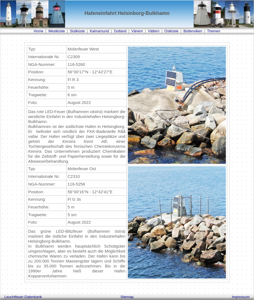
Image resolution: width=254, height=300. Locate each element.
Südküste (77, 31)
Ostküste (171, 31)
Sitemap (127, 297)
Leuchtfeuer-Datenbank (23, 297)
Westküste (56, 31)
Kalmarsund (99, 31)
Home (38, 31)
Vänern (137, 31)
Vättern (154, 31)
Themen (213, 31)
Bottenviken (192, 31)
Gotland (120, 31)
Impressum (241, 297)
